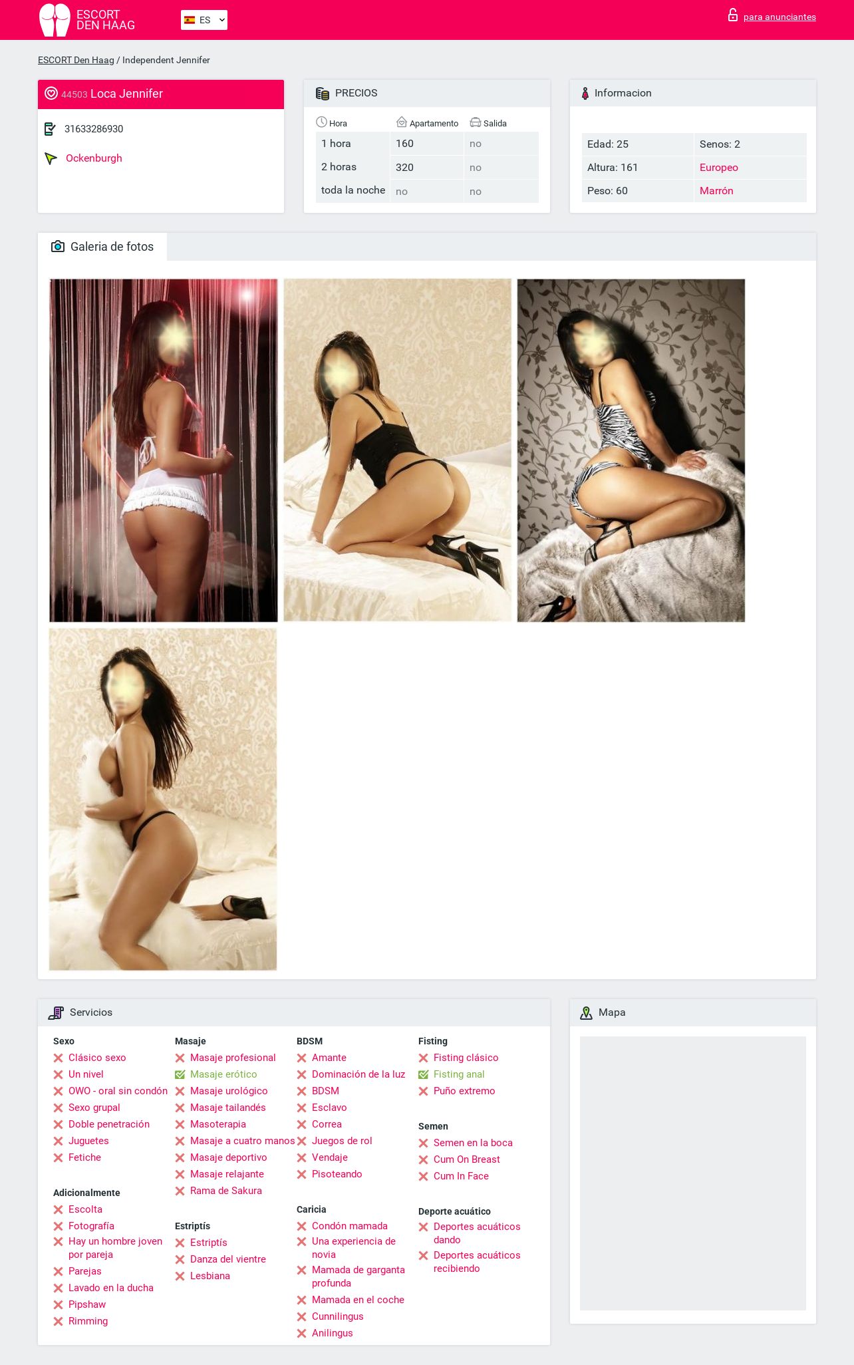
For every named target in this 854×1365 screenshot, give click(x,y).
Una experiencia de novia (354, 1248)
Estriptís (208, 1243)
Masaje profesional (233, 1058)
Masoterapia (218, 1124)
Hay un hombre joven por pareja (115, 1248)
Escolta (85, 1209)
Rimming (88, 1321)
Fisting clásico (466, 1058)
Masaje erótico (223, 1074)
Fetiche (85, 1157)
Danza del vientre (228, 1259)
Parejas (85, 1271)
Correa (327, 1124)
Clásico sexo (97, 1058)
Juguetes (89, 1141)
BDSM (325, 1091)
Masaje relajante (227, 1174)
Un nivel (86, 1074)
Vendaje (330, 1157)
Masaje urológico (229, 1091)
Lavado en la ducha (111, 1288)
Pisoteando (337, 1174)
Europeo (719, 167)
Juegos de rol (342, 1141)
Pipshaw (87, 1304)
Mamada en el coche (358, 1300)
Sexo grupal (94, 1108)
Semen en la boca (473, 1143)
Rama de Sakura (226, 1191)
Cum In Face (461, 1176)
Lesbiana (210, 1276)
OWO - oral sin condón (118, 1091)
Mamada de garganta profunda (358, 1276)
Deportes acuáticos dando (477, 1233)
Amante (329, 1058)
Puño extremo (465, 1091)
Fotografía (91, 1226)
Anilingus (332, 1333)
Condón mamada (350, 1226)
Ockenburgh (83, 158)
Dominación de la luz (358, 1074)
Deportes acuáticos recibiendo (477, 1262)
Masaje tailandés (228, 1108)
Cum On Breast (467, 1159)
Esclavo (329, 1108)
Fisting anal (459, 1074)
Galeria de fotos (102, 246)
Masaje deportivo (228, 1157)
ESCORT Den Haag (76, 60)
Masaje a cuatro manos (242, 1141)
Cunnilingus (338, 1316)
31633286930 (94, 129)
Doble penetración (109, 1124)
